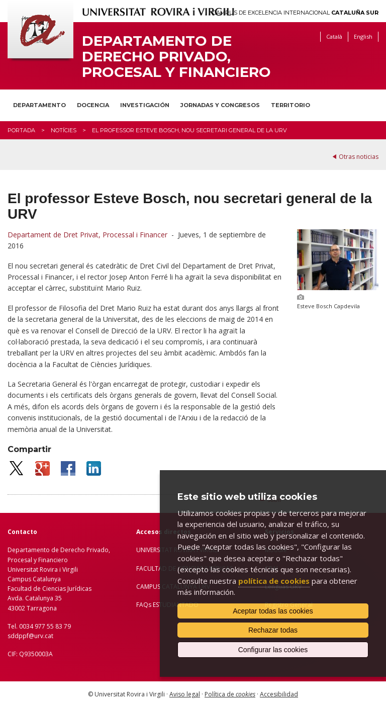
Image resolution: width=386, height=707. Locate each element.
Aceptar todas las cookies (273, 611)
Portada (21, 130)
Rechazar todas (273, 630)
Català (334, 36)
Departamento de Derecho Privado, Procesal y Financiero (176, 56)
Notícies (63, 130)
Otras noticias (358, 156)
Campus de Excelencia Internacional (295, 13)
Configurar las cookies (273, 650)
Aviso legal (184, 694)
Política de (230, 694)
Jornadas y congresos (220, 105)
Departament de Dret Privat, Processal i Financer (87, 234)
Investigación (144, 105)
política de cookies (274, 581)
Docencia (93, 105)
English (363, 36)
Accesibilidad (279, 694)
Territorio (290, 105)
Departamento (39, 105)
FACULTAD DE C (158, 568)
